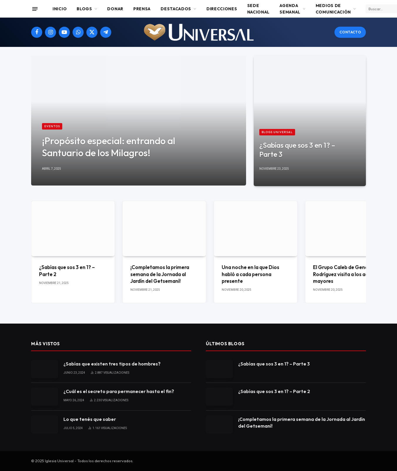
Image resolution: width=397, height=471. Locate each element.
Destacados (176, 8)
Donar (115, 8)
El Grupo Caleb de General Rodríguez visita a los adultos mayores (346, 274)
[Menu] (35, 8)
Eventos (52, 126)
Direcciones (221, 8)
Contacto (350, 32)
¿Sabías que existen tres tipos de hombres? (112, 364)
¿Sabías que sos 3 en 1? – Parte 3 (297, 150)
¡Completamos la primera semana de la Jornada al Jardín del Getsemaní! (159, 274)
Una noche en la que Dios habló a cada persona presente (250, 274)
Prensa (142, 8)
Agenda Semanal (290, 9)
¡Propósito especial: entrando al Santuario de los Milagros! (108, 147)
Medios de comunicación (333, 9)
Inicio (60, 8)
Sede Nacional (258, 9)
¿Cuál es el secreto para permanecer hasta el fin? (118, 391)
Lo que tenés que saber (89, 419)
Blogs (84, 8)
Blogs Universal (277, 132)
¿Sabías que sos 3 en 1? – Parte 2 (67, 270)
